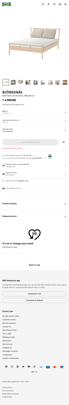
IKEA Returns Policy (9, 247)
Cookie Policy (7, 397)
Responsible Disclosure (10, 394)
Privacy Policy (7, 387)
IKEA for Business (9, 323)
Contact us (6, 326)
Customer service (9, 319)
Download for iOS (34, 294)
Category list (7, 355)
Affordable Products (10, 351)
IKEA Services (7, 344)
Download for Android (34, 300)
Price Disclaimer (8, 391)
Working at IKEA (8, 337)
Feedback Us (7, 348)
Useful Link (7, 311)
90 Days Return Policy (10, 316)
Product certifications (10, 358)
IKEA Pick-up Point (9, 330)
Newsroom (6, 341)
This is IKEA (6, 334)
